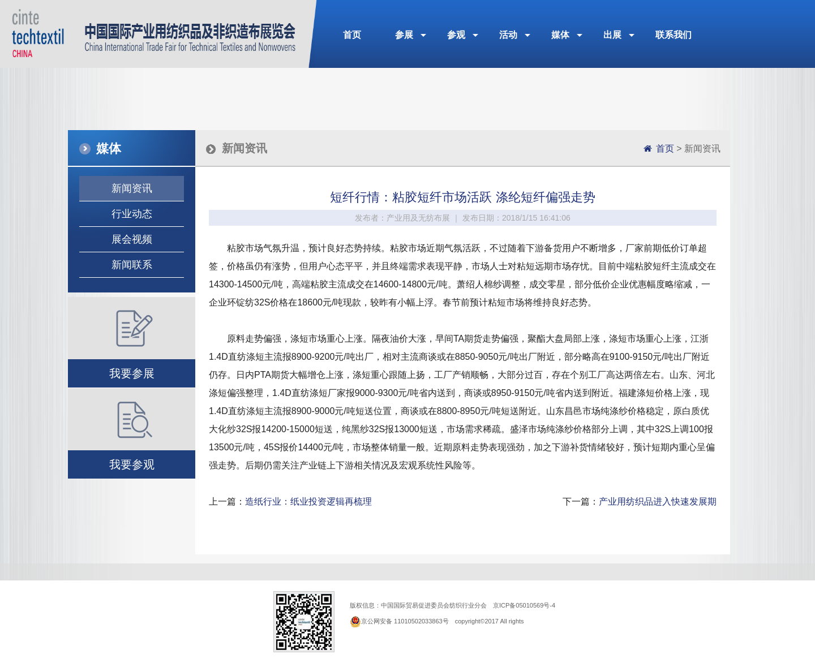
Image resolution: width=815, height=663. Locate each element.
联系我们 (673, 35)
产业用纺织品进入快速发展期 (658, 501)
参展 (404, 35)
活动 (508, 35)
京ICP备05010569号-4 (524, 605)
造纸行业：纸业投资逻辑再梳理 (308, 501)
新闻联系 (131, 264)
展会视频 (131, 239)
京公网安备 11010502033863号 (405, 621)
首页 (352, 35)
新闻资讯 (131, 188)
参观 (456, 35)
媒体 (560, 35)
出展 (612, 35)
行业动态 (131, 213)
